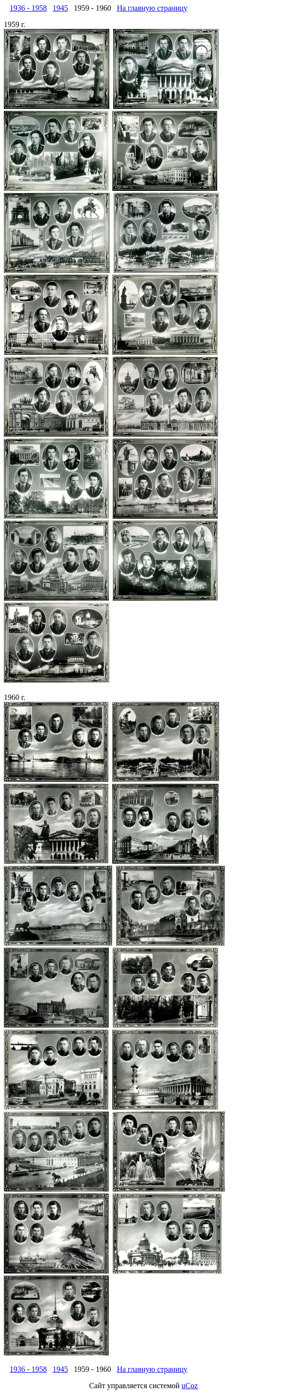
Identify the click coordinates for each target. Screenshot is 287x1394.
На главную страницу (152, 8)
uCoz (190, 1385)
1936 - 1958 (28, 8)
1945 (60, 8)
